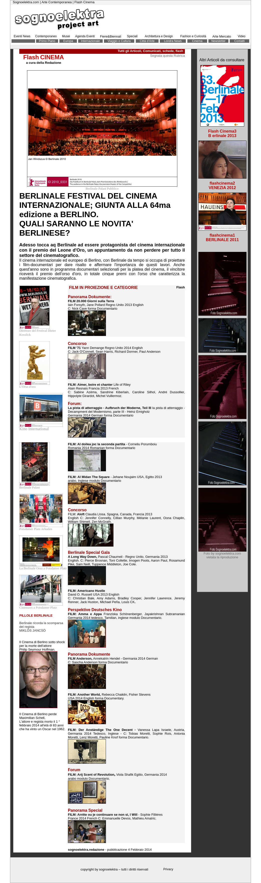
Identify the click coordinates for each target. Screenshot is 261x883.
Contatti (239, 41)
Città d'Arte (147, 41)
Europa (68, 41)
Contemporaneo (46, 36)
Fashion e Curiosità (193, 36)
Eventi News (22, 36)
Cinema (197, 41)
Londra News (173, 41)
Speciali (132, 36)
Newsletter (218, 41)
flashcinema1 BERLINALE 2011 (222, 237)
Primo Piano (47, 41)
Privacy (168, 869)
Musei (66, 36)
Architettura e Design (159, 36)
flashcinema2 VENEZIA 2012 (222, 185)
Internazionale (90, 41)
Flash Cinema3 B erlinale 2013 (222, 133)
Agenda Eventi (85, 36)
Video (241, 36)
